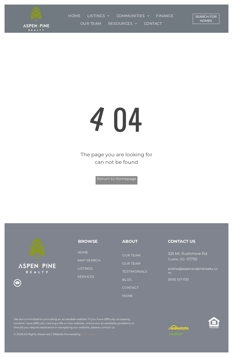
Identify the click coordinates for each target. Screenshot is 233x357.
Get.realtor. (89, 334)
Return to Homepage (116, 179)
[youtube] (17, 283)
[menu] (10, 18)
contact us (107, 327)
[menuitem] (74, 16)
